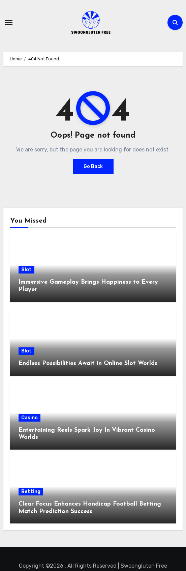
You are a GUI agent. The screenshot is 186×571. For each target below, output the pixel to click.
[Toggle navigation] (8, 23)
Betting (30, 491)
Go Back (93, 166)
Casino (29, 418)
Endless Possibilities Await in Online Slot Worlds (88, 363)
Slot (26, 270)
